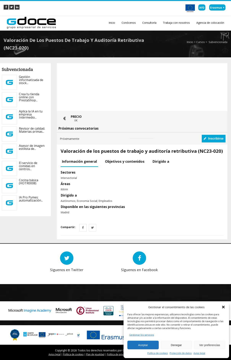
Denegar (176, 345)
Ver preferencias (209, 345)
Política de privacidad (118, 354)
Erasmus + (217, 7)
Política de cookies (157, 353)
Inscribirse (214, 138)
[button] (223, 307)
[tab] (81, 162)
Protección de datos (181, 353)
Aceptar (143, 345)
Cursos (200, 42)
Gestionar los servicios (141, 334)
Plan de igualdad (95, 354)
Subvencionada (217, 42)
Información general (79, 161)
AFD (201, 7)
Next (19, 274)
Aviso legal (199, 353)
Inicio (190, 42)
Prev (13, 274)
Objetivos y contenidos (124, 161)
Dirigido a (160, 161)
